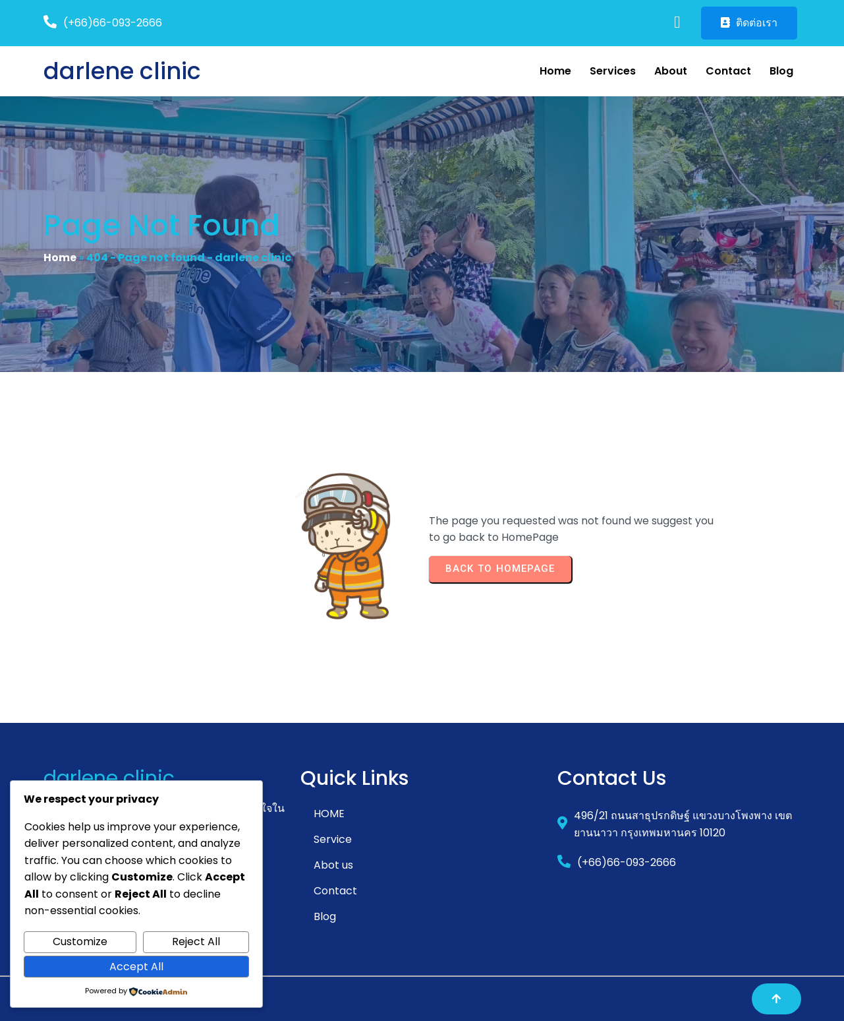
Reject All (196, 941)
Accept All (136, 966)
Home (59, 257)
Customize (80, 941)
